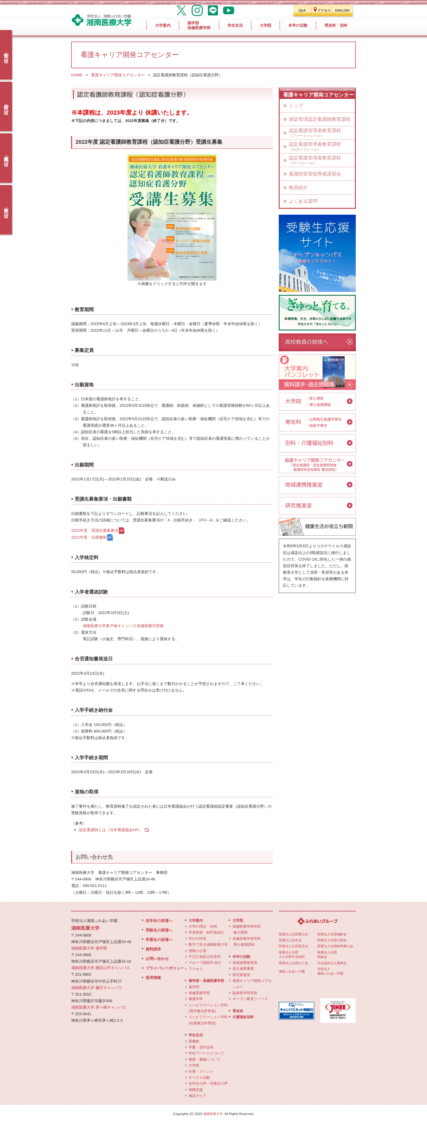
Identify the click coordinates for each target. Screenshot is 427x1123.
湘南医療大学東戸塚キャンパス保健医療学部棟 (123, 626)
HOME (77, 75)
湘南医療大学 (213, 1114)
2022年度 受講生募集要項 (94, 530)
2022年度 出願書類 (89, 537)
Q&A (302, 10)
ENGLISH (342, 10)
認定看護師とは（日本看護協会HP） (110, 830)
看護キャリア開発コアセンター (118, 75)
